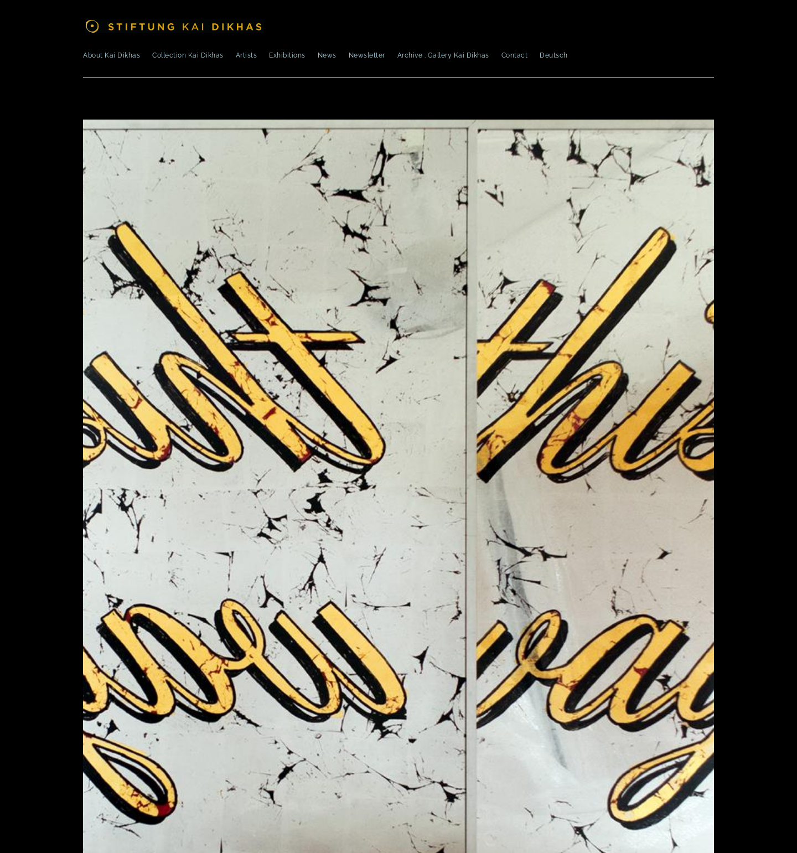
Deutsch (554, 55)
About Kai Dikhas (111, 55)
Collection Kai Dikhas (188, 55)
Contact (514, 55)
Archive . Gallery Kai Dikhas (443, 55)
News (327, 55)
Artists (246, 55)
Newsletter (367, 55)
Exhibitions (287, 55)
